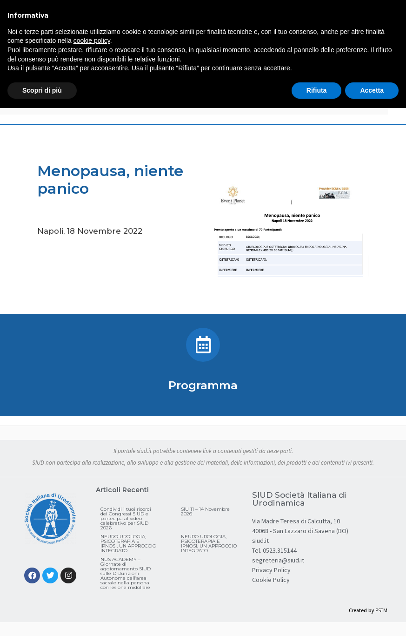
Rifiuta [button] (316, 90)
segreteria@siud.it (278, 560)
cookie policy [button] (91, 40)
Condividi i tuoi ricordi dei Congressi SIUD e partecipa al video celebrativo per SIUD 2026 (125, 518)
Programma (203, 385)
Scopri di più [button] (42, 90)
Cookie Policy (271, 579)
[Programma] (203, 345)
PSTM (381, 610)
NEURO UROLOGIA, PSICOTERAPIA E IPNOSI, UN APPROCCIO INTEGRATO (128, 544)
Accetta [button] (372, 90)
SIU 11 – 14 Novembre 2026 (205, 511)
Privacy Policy (271, 570)
